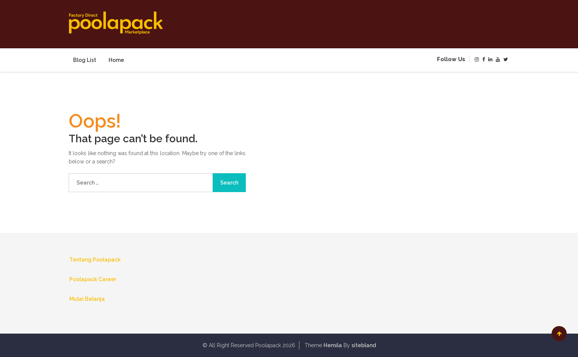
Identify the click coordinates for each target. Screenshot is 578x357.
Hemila (332, 345)
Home (116, 60)
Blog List (84, 60)
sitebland (363, 345)
